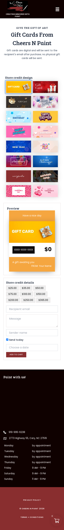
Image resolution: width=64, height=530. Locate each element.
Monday (8, 445)
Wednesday (11, 456)
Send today (14, 340)
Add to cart (16, 354)
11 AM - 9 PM (39, 479)
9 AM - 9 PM (39, 467)
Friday (7, 467)
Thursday (9, 462)
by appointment (41, 445)
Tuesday (9, 451)
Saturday (9, 473)
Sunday (8, 479)
